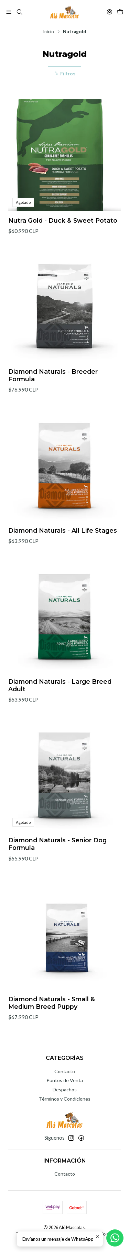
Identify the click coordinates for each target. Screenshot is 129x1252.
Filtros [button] (64, 74)
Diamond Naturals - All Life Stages (62, 538)
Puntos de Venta (64, 1080)
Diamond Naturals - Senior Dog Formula (57, 852)
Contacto (64, 1071)
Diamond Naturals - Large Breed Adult (59, 693)
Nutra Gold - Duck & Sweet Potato (62, 220)
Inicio (48, 31)
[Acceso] (109, 12)
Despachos (65, 1089)
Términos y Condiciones (64, 1099)
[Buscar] (19, 12)
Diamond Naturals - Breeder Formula (53, 383)
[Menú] (8, 12)
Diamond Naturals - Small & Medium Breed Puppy (51, 1011)
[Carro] (120, 12)
